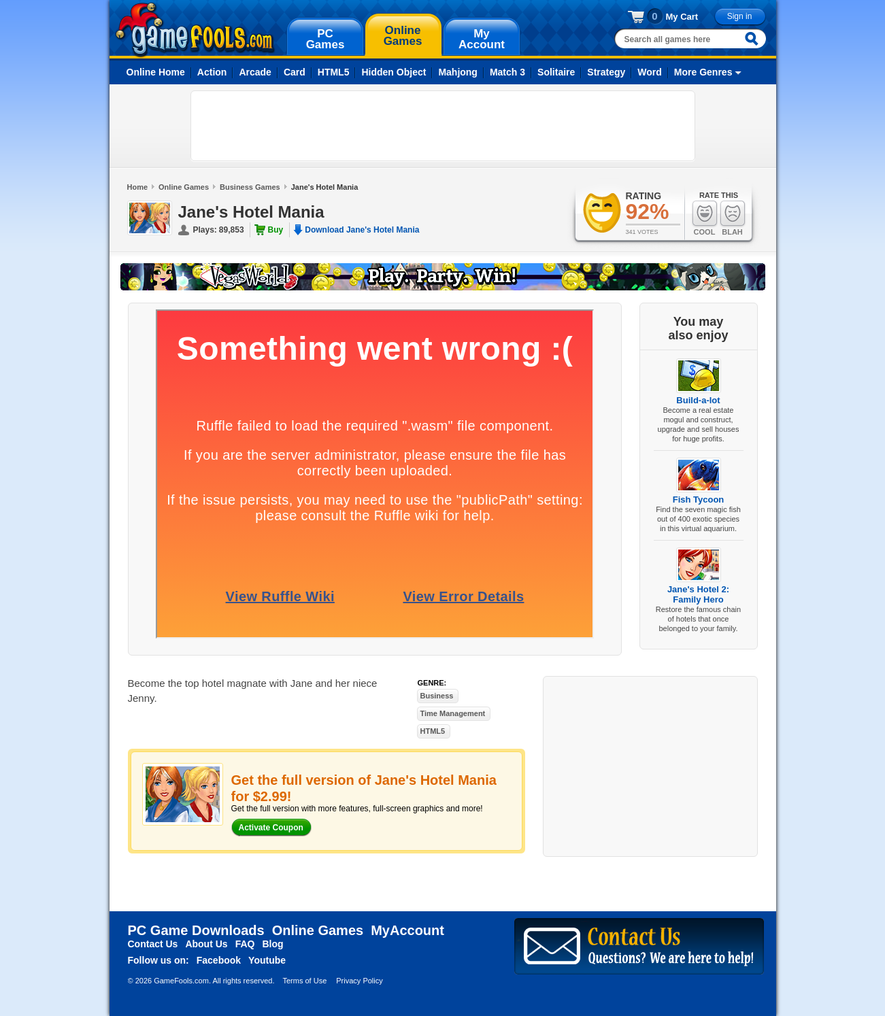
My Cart (682, 17)
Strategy (606, 72)
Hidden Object (393, 72)
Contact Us (153, 943)
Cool (704, 218)
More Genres (703, 72)
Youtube (267, 960)
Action (212, 72)
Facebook (219, 960)
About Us (206, 943)
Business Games (250, 187)
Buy (276, 230)
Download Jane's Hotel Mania (362, 230)
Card (294, 72)
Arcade (255, 72)
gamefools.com (194, 29)
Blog (272, 943)
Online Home (156, 72)
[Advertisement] (442, 125)
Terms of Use (304, 981)
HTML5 (334, 72)
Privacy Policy (359, 981)
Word (649, 72)
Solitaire (556, 72)
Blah (732, 218)
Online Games (183, 187)
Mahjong (458, 72)
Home (137, 187)
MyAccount (407, 930)
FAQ (245, 943)
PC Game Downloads (196, 930)
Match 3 (507, 72)
